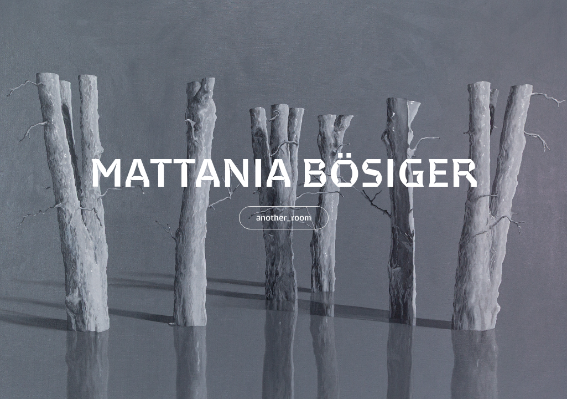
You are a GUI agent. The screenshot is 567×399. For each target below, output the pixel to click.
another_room (283, 217)
